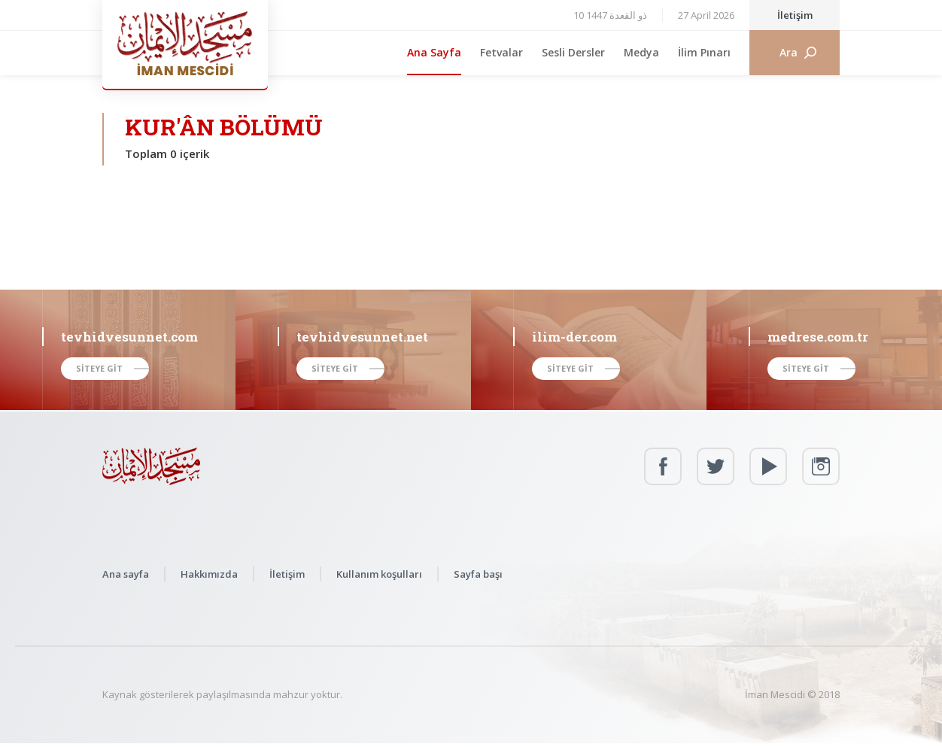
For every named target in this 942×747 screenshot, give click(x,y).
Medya (641, 52)
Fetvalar (501, 52)
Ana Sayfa (434, 52)
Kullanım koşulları (379, 574)
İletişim (795, 15)
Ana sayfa (125, 574)
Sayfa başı (478, 574)
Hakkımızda (209, 574)
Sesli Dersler (573, 52)
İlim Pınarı (704, 52)
